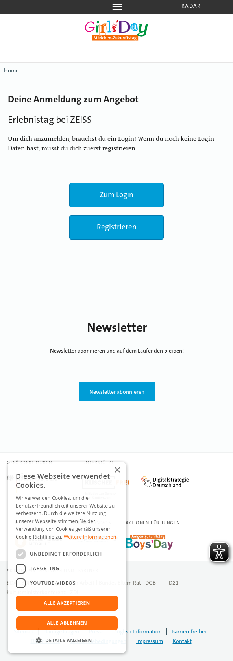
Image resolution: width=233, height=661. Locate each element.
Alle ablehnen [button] (67, 623)
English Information (138, 631)
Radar (191, 5)
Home (11, 70)
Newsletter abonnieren (116, 391)
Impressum (149, 640)
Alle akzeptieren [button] (67, 603)
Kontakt (182, 640)
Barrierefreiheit (190, 631)
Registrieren (117, 227)
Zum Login (116, 194)
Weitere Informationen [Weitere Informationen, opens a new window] (90, 537)
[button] (67, 640)
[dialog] (67, 557)
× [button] (117, 470)
